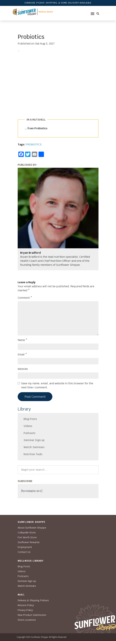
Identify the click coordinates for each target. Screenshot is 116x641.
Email (22, 354)
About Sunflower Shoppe (32, 527)
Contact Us (24, 552)
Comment (25, 298)
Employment (25, 547)
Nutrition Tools (33, 454)
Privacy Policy (25, 610)
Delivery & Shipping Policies (33, 600)
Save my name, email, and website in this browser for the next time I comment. (57, 385)
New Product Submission (32, 614)
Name (22, 340)
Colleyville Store (27, 532)
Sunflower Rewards (29, 542)
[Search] (58, 469)
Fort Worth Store (27, 537)
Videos (28, 426)
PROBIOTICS (34, 144)
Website (23, 369)
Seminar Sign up (34, 440)
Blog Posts (30, 419)
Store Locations (27, 619)
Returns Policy (26, 605)
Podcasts (29, 433)
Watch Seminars (34, 447)
